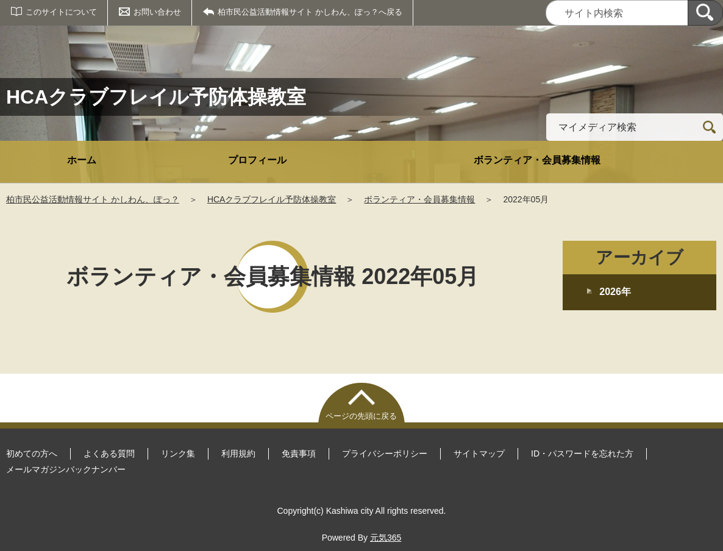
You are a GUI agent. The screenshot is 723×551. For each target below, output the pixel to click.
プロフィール (257, 160)
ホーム (81, 160)
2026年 (615, 291)
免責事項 (299, 453)
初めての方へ (31, 453)
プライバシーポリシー (384, 453)
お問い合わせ (157, 11)
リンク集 (178, 453)
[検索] (705, 13)
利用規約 (238, 453)
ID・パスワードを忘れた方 (582, 453)
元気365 (385, 537)
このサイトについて (61, 11)
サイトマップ (479, 453)
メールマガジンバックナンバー (66, 469)
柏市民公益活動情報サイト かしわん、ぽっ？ (92, 199)
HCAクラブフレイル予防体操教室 (272, 199)
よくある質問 (109, 453)
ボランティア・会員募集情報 (537, 160)
